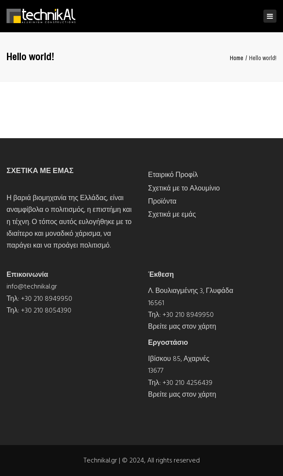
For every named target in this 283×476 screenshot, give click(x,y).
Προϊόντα (162, 201)
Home (236, 58)
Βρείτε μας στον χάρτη (182, 326)
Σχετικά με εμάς (172, 214)
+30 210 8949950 (46, 298)
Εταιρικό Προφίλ (173, 174)
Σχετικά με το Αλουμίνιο (184, 188)
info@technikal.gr (32, 286)
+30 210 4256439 (187, 382)
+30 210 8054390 (46, 310)
